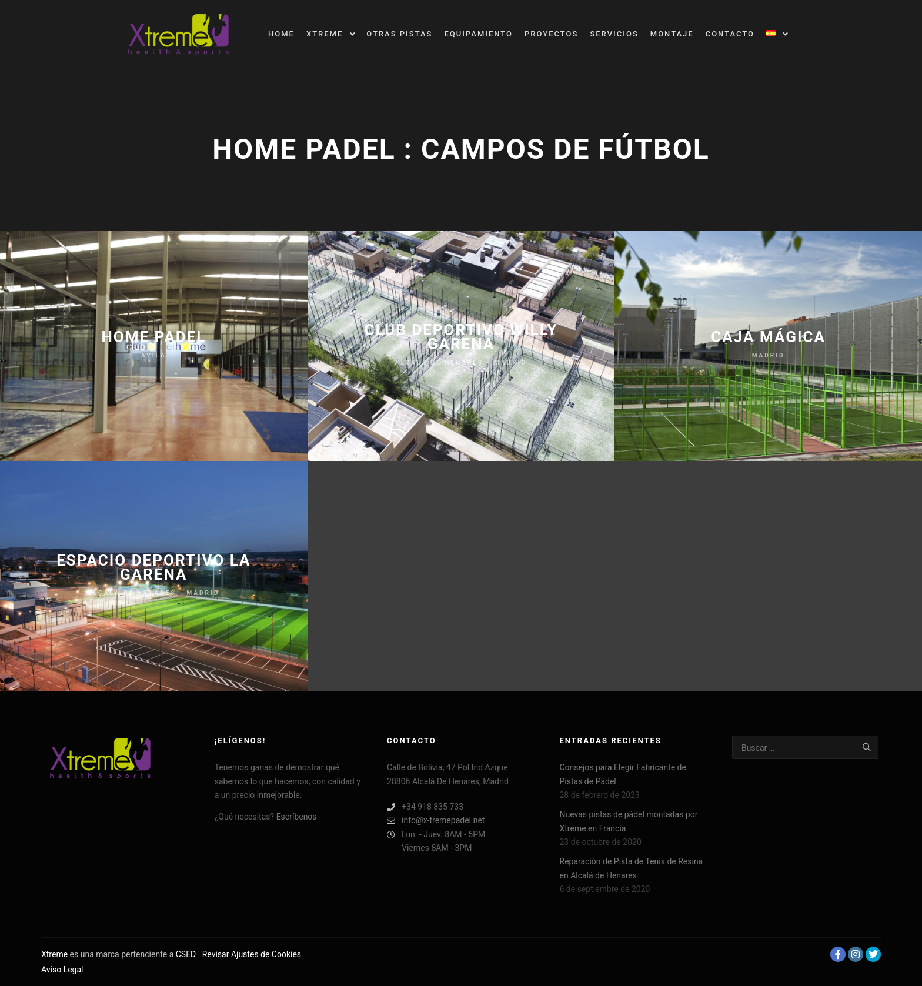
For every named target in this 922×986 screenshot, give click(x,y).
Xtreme (54, 954)
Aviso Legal (62, 969)
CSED (186, 954)
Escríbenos (296, 816)
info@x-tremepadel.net (436, 820)
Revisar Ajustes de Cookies (251, 954)
